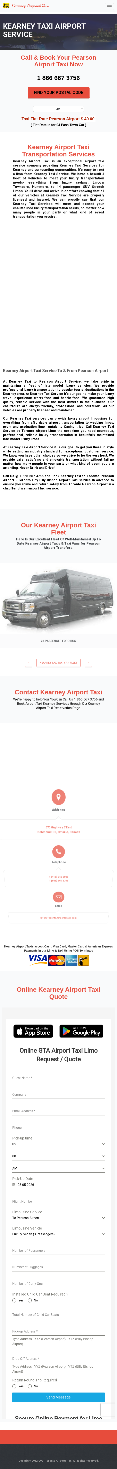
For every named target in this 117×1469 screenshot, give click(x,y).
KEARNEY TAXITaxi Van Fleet (58, 665)
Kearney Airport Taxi (25, 6)
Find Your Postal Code (58, 92)
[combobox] (58, 109)
